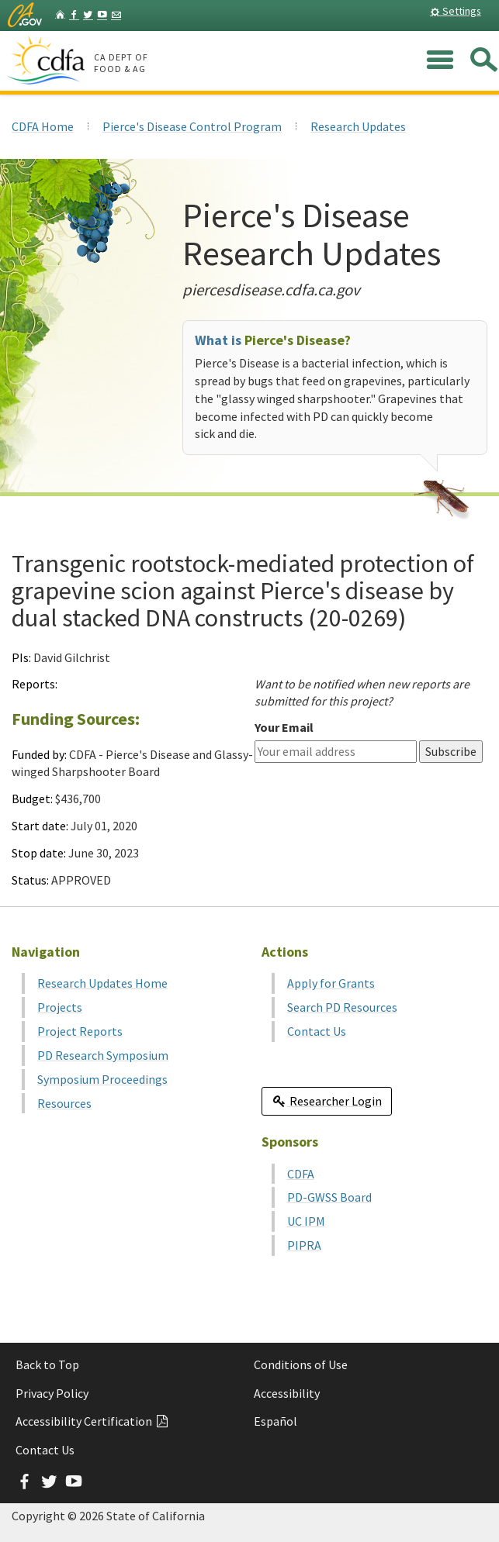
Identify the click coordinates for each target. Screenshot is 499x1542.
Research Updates (358, 126)
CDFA (300, 1174)
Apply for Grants (331, 983)
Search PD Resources (342, 1007)
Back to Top (47, 1364)
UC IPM (306, 1221)
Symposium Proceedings (102, 1079)
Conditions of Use (301, 1364)
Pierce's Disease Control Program (192, 126)
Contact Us (316, 1031)
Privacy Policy (52, 1393)
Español (275, 1421)
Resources (64, 1103)
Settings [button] (455, 11)
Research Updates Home (102, 983)
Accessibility (287, 1393)
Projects (59, 1007)
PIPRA (304, 1245)
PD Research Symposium (102, 1055)
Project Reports (80, 1031)
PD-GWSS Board (329, 1197)
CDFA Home (43, 126)
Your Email (284, 727)
